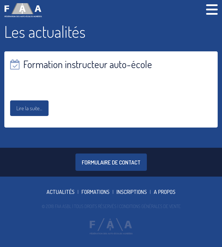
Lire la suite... (29, 108)
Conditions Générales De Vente (150, 206)
